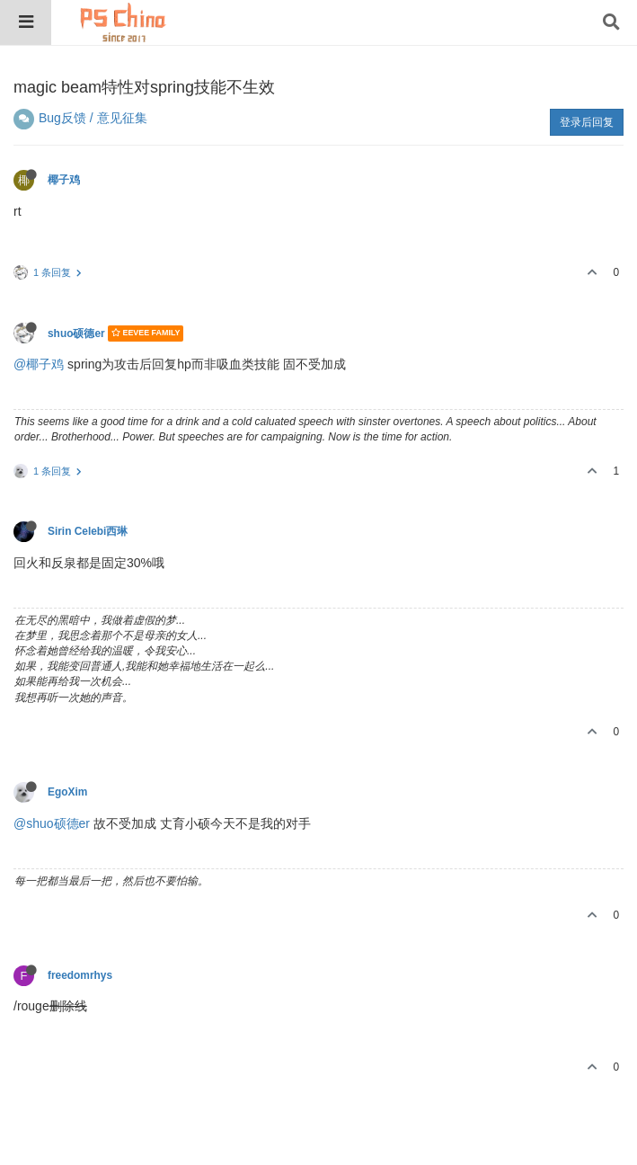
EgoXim (67, 792)
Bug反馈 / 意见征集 (93, 118)
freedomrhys (80, 975)
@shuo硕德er (51, 823)
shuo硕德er (76, 333)
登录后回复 (587, 122)
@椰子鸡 (38, 364)
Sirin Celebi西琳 (88, 531)
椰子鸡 (64, 179)
